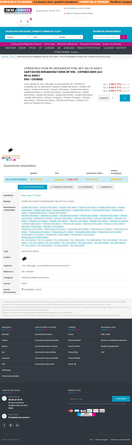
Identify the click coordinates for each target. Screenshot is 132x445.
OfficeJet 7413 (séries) (72, 223)
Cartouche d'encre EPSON (46, 358)
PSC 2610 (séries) (61, 245)
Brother (5, 334)
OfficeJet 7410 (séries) (52, 223)
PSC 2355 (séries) (118, 242)
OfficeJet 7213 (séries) (38, 221)
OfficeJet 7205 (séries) (83, 218)
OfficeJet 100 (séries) (30, 215)
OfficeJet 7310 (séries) (99, 221)
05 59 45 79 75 (15, 400)
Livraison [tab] (85, 187)
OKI (59, 47)
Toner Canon (74, 346)
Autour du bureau (112, 43)
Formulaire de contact (18, 417)
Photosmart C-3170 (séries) (33, 234)
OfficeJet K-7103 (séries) (31, 226)
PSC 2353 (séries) (101, 242)
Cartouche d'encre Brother (47, 340)
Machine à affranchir (67, 43)
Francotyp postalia (10, 376)
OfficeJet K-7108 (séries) (53, 226)
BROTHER (11, 47)
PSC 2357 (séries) (28, 245)
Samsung (6, 370)
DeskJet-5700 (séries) (49, 207)
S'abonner (121, 399)
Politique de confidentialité (120, 440)
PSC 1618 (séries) (52, 242)
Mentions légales (102, 440)
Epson (4, 346)
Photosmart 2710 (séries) (39, 231)
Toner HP (72, 364)
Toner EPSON (74, 358)
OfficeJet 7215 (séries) (58, 221)
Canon (5, 340)
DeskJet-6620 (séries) (82, 210)
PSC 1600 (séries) (77, 240)
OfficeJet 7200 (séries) (63, 218)
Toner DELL (73, 352)
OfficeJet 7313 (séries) (119, 221)
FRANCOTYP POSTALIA (88, 47)
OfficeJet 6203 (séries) (89, 215)
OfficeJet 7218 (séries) (78, 221)
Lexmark (6, 358)
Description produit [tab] (32, 187)
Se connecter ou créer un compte (77, 8)
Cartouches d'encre (43, 334)
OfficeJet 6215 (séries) (43, 218)
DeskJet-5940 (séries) (107, 207)
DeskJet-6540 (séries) (43, 210)
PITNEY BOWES (62, 51)
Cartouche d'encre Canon (46, 346)
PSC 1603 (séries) (94, 240)
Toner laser (49, 43)
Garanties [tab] (105, 187)
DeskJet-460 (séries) (29, 207)
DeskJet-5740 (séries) (68, 207)
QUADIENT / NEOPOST (115, 47)
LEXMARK (49, 47)
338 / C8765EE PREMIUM (16, 179)
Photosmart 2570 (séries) (32, 229)
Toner (70, 334)
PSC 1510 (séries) (28, 240)
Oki (3, 364)
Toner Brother (74, 340)
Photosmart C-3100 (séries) (109, 231)
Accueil (5, 57)
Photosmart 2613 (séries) (101, 229)
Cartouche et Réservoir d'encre (26, 43)
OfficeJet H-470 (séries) (92, 223)
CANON (22, 47)
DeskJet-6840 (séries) (38, 212)
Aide (91, 440)
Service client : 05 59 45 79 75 (48, 11)
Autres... (75, 51)
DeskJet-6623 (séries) (101, 210)
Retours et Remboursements (114, 340)
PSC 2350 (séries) (69, 242)
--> (18, 37)
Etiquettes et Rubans (90, 43)
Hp (3, 352)
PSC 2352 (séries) (85, 242)
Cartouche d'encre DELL (45, 352)
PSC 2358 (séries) (45, 245)
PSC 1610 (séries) (110, 240)
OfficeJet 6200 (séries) (69, 215)
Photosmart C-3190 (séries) (82, 234)
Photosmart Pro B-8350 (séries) (34, 237)
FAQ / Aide (105, 334)
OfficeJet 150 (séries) (49, 215)
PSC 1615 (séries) (36, 242)
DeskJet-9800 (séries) (58, 212)
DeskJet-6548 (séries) (62, 210)
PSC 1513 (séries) (45, 240)
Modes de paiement (110, 346)
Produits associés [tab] (62, 187)
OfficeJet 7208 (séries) (103, 218)
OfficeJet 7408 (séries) (32, 223)
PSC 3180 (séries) (77, 245)
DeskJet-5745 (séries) (88, 207)
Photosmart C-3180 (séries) (57, 234)
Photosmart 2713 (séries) (63, 231)
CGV (103, 352)
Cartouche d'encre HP (44, 364)
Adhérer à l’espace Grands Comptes (78, 13)
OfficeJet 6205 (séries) (109, 215)
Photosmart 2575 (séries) (55, 229)
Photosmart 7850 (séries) (86, 231)
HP (40, 47)
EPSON (32, 47)
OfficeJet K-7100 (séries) (114, 223)
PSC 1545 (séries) (61, 240)
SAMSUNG (69, 47)
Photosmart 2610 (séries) (78, 229)
